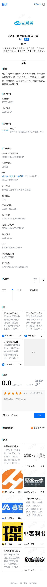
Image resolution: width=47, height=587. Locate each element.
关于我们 (33, 583)
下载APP (37, 4)
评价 (39, 415)
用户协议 (23, 583)
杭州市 (13, 176)
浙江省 (5, 176)
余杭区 (20, 176)
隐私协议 (14, 583)
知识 (24, 63)
